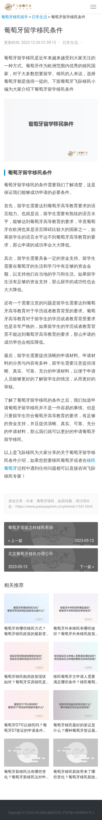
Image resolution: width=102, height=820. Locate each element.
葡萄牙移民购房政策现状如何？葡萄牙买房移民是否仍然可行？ (25, 679)
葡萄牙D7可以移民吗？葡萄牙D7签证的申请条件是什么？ (25, 728)
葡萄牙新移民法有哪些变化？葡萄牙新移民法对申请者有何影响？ (25, 774)
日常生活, (71, 42)
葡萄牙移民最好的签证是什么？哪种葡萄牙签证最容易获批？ (74, 728)
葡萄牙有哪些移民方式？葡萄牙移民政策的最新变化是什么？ (25, 631)
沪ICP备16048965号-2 (78, 813)
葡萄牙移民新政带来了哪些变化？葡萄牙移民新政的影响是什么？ (74, 774)
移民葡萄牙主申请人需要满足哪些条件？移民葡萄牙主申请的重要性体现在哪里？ (74, 679)
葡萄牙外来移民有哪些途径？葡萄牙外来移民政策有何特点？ (74, 631)
